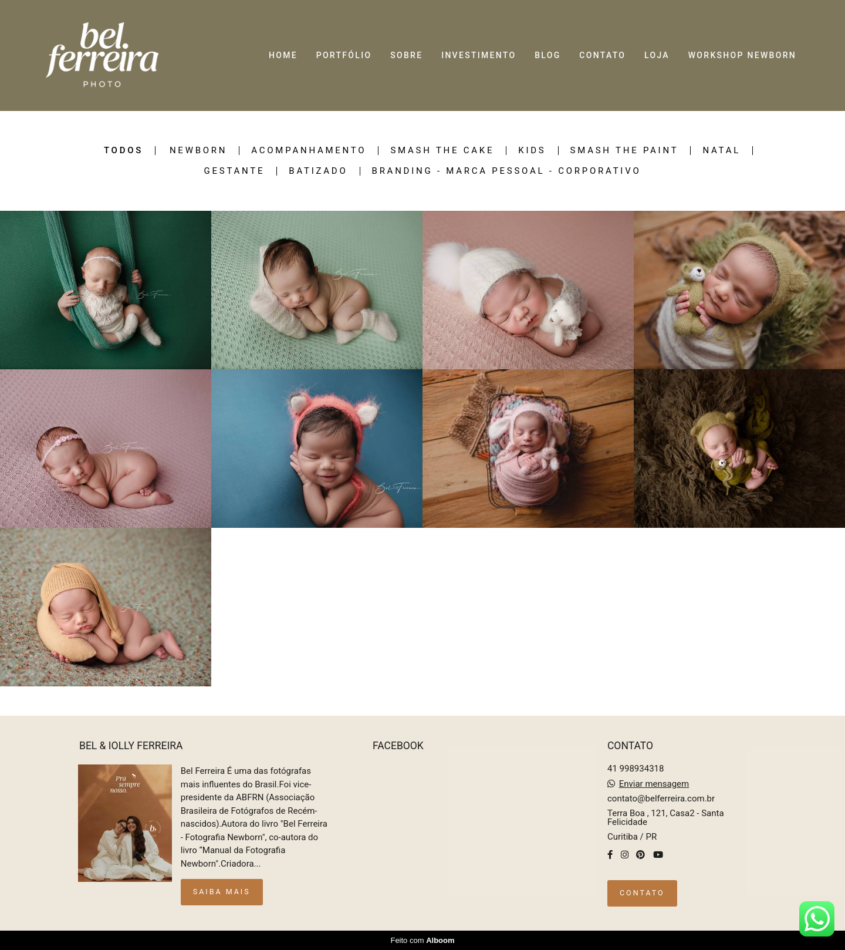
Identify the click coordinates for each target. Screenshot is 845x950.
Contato (642, 892)
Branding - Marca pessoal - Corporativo (506, 171)
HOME (283, 55)
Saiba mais (222, 891)
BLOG (547, 55)
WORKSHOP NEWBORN (742, 55)
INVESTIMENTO (478, 55)
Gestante (234, 171)
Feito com (422, 940)
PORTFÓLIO (344, 55)
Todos (123, 150)
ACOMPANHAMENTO (308, 150)
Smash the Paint (624, 150)
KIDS (532, 150)
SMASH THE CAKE (442, 150)
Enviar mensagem (654, 784)
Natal (721, 150)
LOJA (657, 55)
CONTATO (602, 55)
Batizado (318, 171)
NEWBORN (198, 150)
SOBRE (406, 55)
